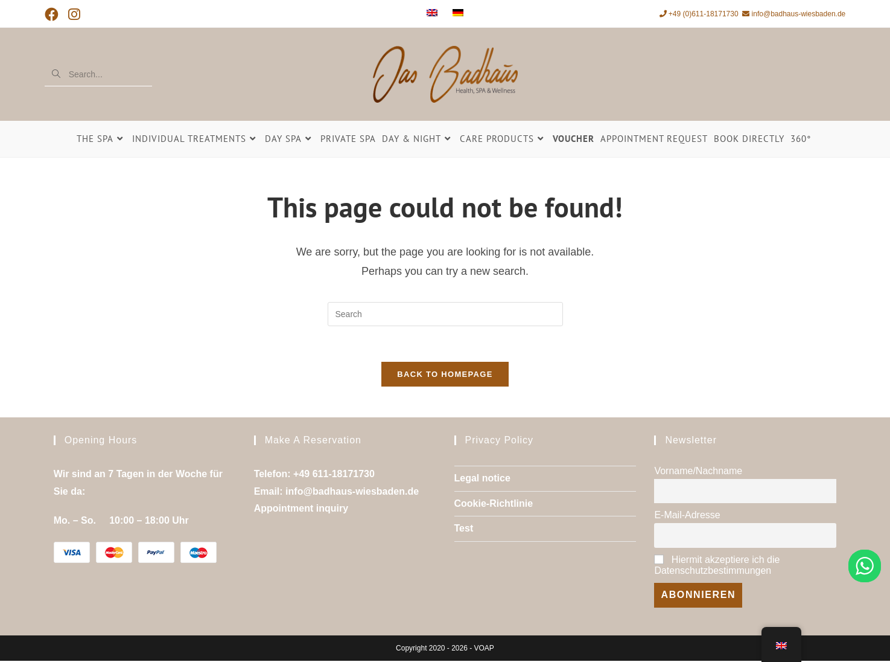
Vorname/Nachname (698, 472)
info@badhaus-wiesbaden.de (793, 14)
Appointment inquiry (301, 510)
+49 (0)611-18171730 (699, 14)
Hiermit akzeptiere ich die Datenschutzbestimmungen (717, 566)
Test (464, 530)
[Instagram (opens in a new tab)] (74, 15)
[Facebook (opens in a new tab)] (54, 15)
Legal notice (482, 479)
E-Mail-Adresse (687, 517)
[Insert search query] (445, 314)
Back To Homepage (444, 375)
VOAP (484, 649)
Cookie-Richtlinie (493, 505)
